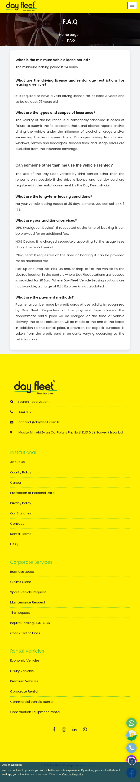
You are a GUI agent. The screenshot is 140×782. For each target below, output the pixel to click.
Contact (17, 523)
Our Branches (20, 513)
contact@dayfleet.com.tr (34, 422)
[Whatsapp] (85, 730)
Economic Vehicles (25, 660)
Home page (68, 34)
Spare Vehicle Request (28, 592)
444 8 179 (21, 412)
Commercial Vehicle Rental (31, 701)
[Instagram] (64, 730)
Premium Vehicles (24, 681)
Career (15, 482)
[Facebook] (54, 730)
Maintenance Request (27, 602)
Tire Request (20, 612)
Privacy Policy (20, 503)
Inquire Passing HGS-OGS (30, 623)
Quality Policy (20, 472)
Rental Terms (20, 534)
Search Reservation (29, 401)
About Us (17, 462)
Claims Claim (20, 582)
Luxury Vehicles (22, 671)
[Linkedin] (74, 730)
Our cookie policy (72, 774)
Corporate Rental (24, 691)
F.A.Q (14, 544)
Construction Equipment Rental (35, 712)
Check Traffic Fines (25, 633)
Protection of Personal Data (32, 493)
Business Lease (22, 571)
